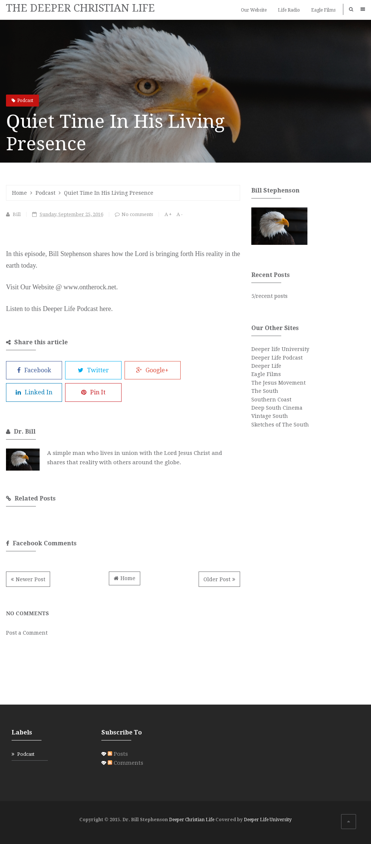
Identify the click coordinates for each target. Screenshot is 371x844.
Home (19, 193)
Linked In (34, 392)
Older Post (216, 579)
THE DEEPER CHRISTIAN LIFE (80, 8)
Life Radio (289, 10)
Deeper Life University (268, 819)
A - (180, 214)
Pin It (93, 392)
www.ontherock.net (90, 287)
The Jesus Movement (278, 383)
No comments (137, 214)
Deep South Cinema (277, 408)
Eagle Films (323, 10)
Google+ (152, 370)
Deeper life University (280, 349)
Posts (118, 754)
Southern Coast (271, 400)
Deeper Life (266, 366)
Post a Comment (26, 633)
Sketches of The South (280, 425)
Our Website (254, 10)
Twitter (93, 370)
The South (264, 391)
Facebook (34, 370)
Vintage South (269, 416)
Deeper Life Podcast (277, 358)
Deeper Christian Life (191, 819)
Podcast (25, 100)
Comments (125, 763)
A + (168, 214)
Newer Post (30, 579)
